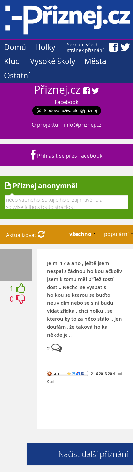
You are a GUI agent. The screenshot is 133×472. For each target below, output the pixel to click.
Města (95, 61)
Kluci (12, 61)
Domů (15, 47)
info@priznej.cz (82, 124)
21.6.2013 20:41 (104, 373)
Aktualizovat (25, 235)
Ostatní (17, 75)
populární (117, 234)
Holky (45, 47)
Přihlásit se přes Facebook (66, 155)
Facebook (66, 102)
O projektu (45, 124)
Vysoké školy (52, 61)
